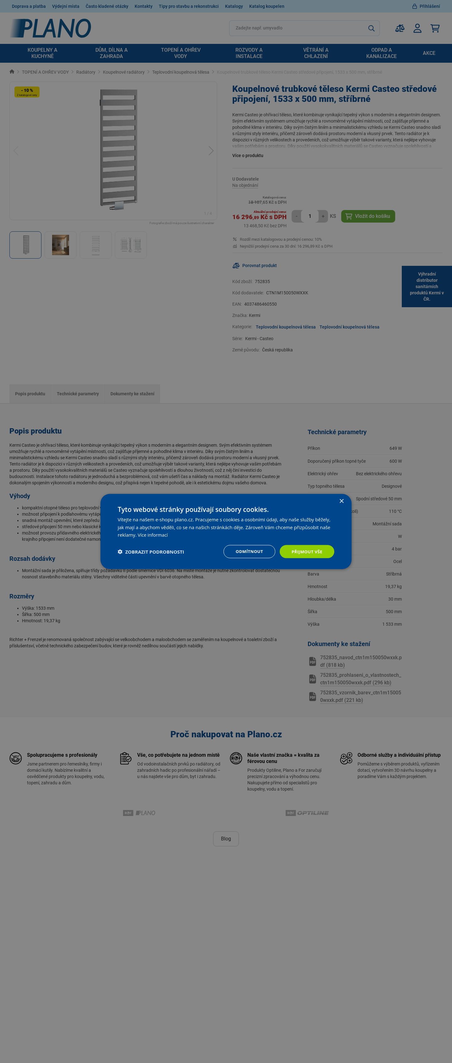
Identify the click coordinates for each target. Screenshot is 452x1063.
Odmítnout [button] (246, 551)
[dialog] (226, 531)
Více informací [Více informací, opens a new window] (153, 534)
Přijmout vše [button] (306, 551)
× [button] (341, 500)
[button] (151, 552)
